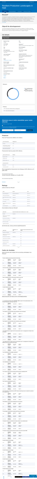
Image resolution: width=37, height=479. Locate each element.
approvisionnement (12, 11)
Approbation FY (21, 59)
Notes (5, 77)
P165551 (5, 76)
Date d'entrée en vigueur (23, 50)
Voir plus (4, 22)
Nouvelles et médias (27, 11)
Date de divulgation (22, 47)
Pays (4, 47)
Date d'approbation (7, 50)
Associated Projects (7, 73)
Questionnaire (33, 475)
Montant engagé (6, 62)
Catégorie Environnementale (23, 62)
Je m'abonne (30, 130)
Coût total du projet (7, 54)
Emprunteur (21, 44)
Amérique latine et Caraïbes (8, 60)
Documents (20, 11)
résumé (5, 11)
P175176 (5, 75)
